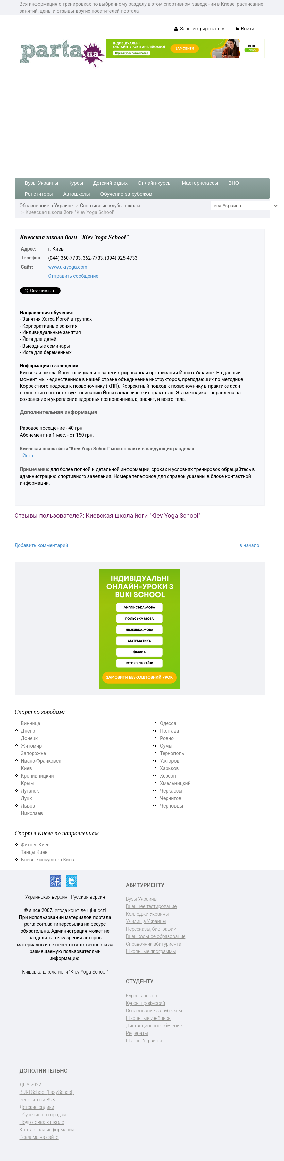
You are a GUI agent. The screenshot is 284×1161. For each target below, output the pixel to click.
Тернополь (172, 753)
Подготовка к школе (42, 1122)
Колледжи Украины (147, 914)
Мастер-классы (200, 183)
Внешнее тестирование (151, 906)
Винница (30, 723)
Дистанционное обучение (154, 1025)
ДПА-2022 (30, 1084)
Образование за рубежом (154, 1010)
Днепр (28, 731)
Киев (26, 768)
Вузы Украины (42, 183)
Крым (27, 783)
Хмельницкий (175, 783)
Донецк (29, 738)
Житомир (31, 746)
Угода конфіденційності (80, 910)
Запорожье (33, 753)
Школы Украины (144, 1040)
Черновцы (171, 806)
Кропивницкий (37, 776)
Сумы (166, 746)
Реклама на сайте (39, 1137)
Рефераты (137, 1033)
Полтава (169, 731)
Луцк (26, 798)
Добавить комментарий (41, 545)
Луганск (30, 791)
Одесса (168, 723)
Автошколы (76, 194)
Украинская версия (46, 897)
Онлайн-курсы (154, 183)
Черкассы (171, 791)
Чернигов (170, 798)
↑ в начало (248, 545)
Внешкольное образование (155, 936)
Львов (28, 806)
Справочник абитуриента (153, 944)
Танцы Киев (34, 852)
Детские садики (37, 1107)
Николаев (32, 813)
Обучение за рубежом (126, 194)
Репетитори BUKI (38, 1099)
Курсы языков (141, 995)
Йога (27, 455)
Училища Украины (146, 921)
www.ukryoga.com (67, 267)
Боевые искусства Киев (47, 859)
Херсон (168, 776)
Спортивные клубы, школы (110, 205)
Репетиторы (39, 194)
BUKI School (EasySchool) (47, 1092)
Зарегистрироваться (199, 28)
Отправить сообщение (73, 276)
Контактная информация (47, 1129)
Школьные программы (151, 951)
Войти (245, 28)
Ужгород (169, 761)
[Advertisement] (142, 119)
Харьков (169, 768)
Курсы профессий (145, 1003)
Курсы (75, 183)
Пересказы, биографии (151, 929)
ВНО (233, 183)
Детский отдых (110, 183)
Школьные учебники (148, 1018)
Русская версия (88, 897)
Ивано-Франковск (41, 761)
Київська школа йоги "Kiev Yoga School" (65, 972)
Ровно (167, 738)
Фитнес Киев (35, 844)
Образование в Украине (46, 205)
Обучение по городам (43, 1114)
